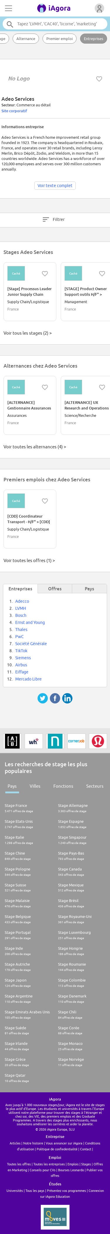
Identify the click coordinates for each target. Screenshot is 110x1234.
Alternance (25, 38)
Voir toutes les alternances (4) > (35, 446)
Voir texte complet (55, 185)
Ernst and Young (30, 622)
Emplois (73, 1164)
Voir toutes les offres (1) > (29, 560)
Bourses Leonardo (71, 1170)
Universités (14, 1190)
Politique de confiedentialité (57, 1149)
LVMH (20, 608)
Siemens (23, 657)
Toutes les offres (19, 1164)
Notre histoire (33, 1143)
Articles (15, 1143)
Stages (86, 1164)
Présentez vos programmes (66, 1190)
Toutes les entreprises (49, 1164)
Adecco (22, 601)
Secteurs (95, 786)
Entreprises (93, 38)
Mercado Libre (28, 679)
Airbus (21, 665)
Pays (12, 786)
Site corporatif (14, 110)
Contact (85, 1149)
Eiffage (21, 672)
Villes (35, 786)
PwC (19, 636)
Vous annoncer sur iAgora (64, 1143)
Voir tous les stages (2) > (28, 333)
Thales (21, 629)
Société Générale (31, 643)
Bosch (20, 615)
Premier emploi (59, 38)
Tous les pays (35, 1190)
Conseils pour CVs (42, 1170)
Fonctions (63, 786)
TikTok (21, 650)
